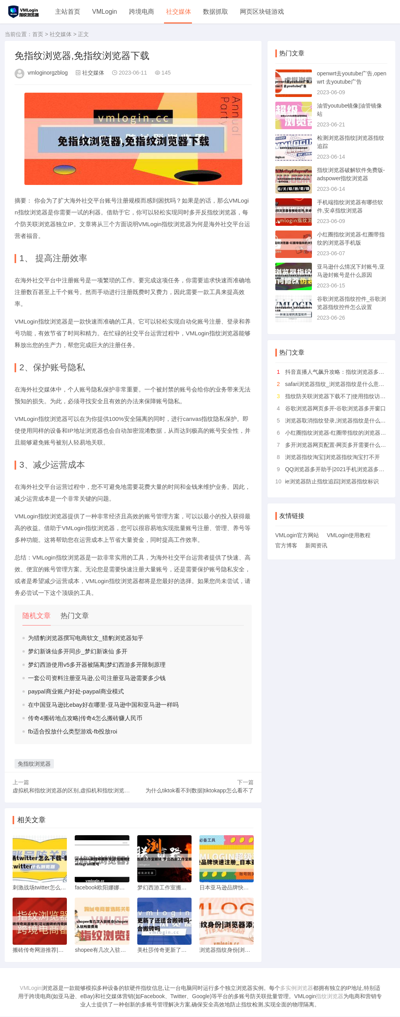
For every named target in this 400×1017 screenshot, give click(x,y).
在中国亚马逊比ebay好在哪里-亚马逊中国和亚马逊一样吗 (103, 704)
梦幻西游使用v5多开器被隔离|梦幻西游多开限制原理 (97, 664)
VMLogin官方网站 (297, 535)
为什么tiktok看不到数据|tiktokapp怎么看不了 (199, 790)
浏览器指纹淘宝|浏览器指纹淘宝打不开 (332, 457)
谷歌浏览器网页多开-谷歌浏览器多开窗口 (335, 408)
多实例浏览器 (296, 988)
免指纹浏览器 (34, 764)
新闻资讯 (316, 545)
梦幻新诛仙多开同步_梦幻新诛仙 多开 (77, 651)
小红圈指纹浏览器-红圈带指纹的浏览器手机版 (341, 433)
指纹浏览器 (329, 996)
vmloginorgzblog (48, 73)
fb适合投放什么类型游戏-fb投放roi (72, 731)
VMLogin (104, 11)
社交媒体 (178, 11)
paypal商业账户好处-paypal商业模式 (76, 691)
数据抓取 (215, 11)
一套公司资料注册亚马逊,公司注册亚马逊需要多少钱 (96, 678)
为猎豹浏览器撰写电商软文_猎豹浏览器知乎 (85, 638)
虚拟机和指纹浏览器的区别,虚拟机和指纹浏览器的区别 (79, 790)
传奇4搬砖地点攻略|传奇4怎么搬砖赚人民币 (85, 718)
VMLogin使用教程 (349, 535)
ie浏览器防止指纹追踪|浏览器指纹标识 (332, 481)
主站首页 (67, 11)
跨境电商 (141, 11)
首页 (37, 34)
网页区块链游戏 (262, 11)
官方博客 (286, 545)
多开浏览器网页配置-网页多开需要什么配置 (338, 445)
